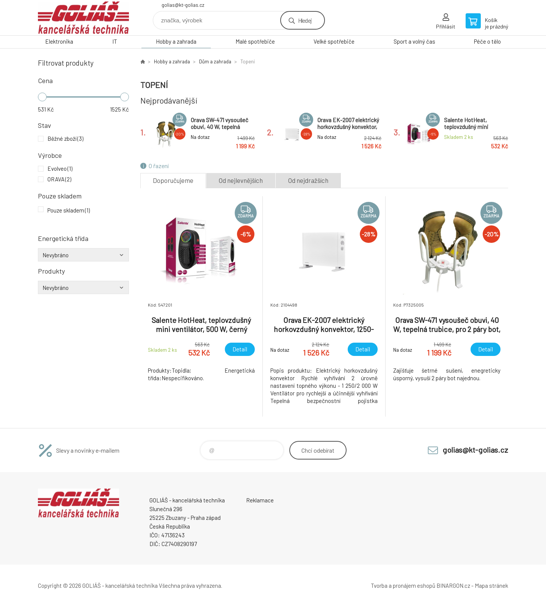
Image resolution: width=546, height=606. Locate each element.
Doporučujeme (173, 180)
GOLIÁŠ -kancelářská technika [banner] (83, 17)
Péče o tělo (487, 41)
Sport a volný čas (414, 41)
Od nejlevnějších (241, 180)
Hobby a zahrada (176, 41)
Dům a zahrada (215, 61)
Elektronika (59, 41)
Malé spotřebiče (255, 41)
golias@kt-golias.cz (183, 5)
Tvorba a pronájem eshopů (403, 585)
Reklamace (260, 500)
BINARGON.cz (453, 585)
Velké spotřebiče (334, 41)
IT (114, 41)
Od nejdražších (308, 180)
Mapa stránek (491, 585)
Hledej (305, 20)
